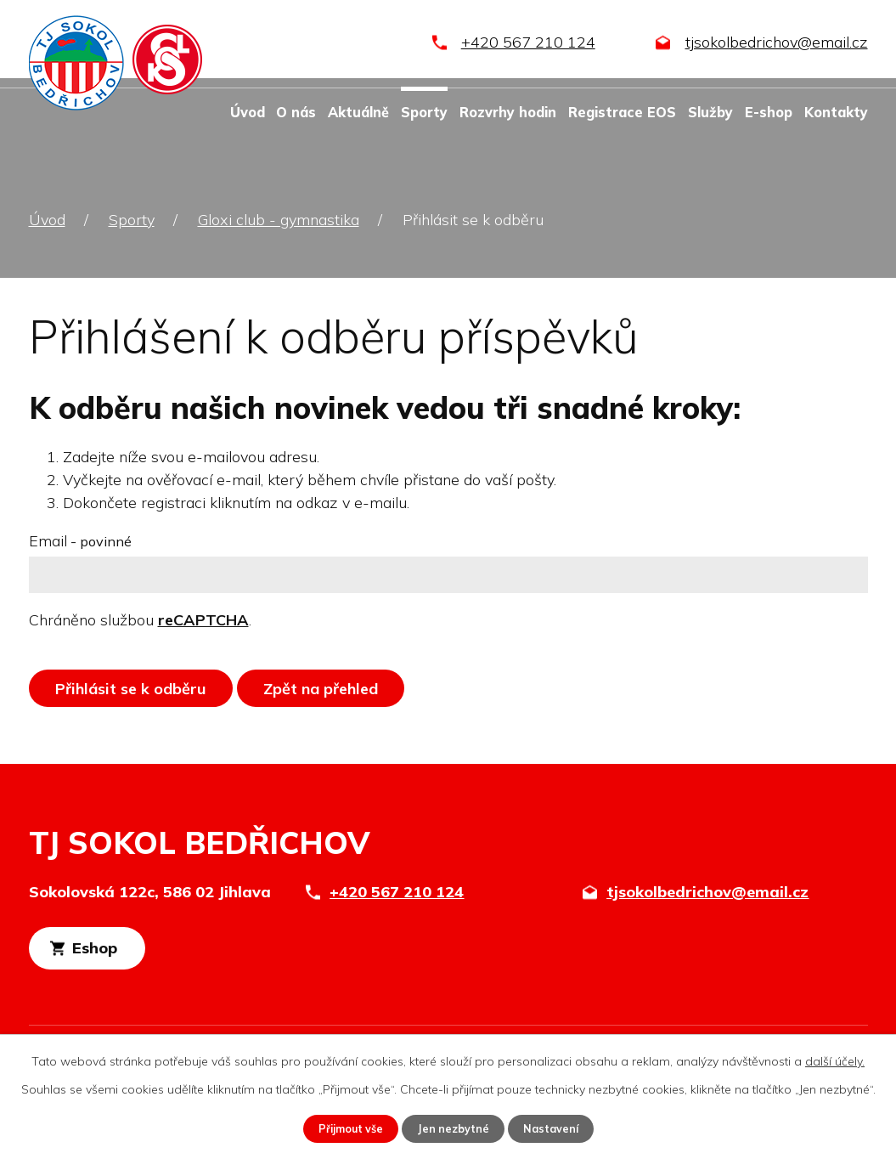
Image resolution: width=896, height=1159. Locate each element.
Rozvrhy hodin (507, 112)
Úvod (247, 112)
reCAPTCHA (203, 620)
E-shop (768, 112)
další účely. (835, 1059)
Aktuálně (358, 112)
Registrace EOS (622, 112)
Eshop (124, 953)
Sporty (424, 112)
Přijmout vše (344, 1127)
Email (80, 541)
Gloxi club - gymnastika (278, 219)
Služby (710, 112)
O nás (296, 112)
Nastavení (558, 1127)
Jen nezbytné (454, 1127)
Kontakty (836, 112)
